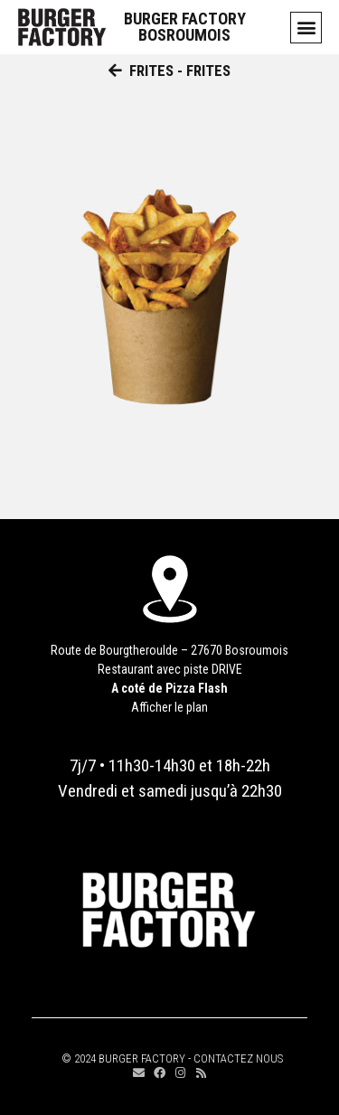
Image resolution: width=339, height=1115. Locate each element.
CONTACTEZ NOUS (238, 1058)
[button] (306, 27)
